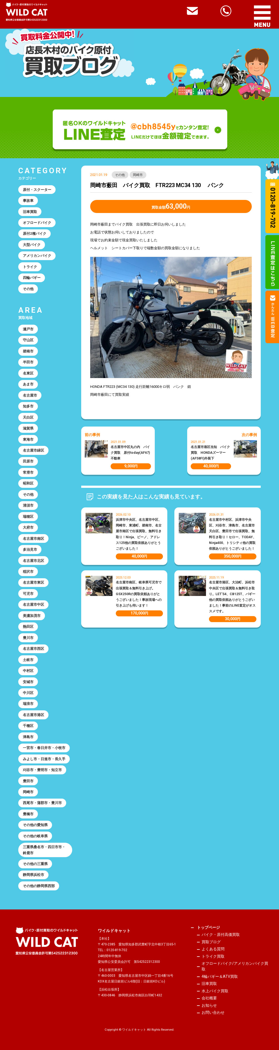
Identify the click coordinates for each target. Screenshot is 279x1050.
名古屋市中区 (33, 604)
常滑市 (28, 472)
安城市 (28, 682)
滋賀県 (28, 428)
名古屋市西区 (33, 649)
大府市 (28, 527)
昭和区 (28, 483)
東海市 (28, 439)
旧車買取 (30, 212)
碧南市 (28, 351)
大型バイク (32, 245)
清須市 (28, 505)
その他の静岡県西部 (39, 886)
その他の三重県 (35, 864)
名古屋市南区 (33, 539)
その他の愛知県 (35, 825)
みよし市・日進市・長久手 (44, 759)
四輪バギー (32, 278)
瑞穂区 (28, 517)
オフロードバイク (37, 223)
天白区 (28, 417)
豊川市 (28, 638)
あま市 (28, 384)
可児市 (28, 594)
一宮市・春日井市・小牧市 (44, 748)
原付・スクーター (37, 190)
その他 (120, 175)
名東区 (28, 373)
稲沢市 (28, 572)
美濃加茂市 (32, 616)
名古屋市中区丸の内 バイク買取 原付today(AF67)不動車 (130, 452)
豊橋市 (28, 814)
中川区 (28, 693)
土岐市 (28, 660)
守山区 (28, 340)
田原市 (28, 461)
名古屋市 (30, 395)
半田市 (28, 362)
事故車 (28, 201)
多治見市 (30, 549)
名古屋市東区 (33, 582)
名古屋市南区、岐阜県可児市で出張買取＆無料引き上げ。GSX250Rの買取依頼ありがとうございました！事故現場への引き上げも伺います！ (139, 593)
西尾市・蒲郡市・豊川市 (42, 803)
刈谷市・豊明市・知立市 (42, 770)
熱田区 (28, 627)
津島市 (28, 737)
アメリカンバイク (37, 256)
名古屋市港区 (33, 715)
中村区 (28, 671)
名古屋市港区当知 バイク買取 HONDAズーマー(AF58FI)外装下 (210, 452)
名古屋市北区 (33, 561)
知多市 (28, 406)
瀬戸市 (28, 329)
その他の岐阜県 (35, 836)
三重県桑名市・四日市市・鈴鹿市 (44, 850)
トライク (30, 267)
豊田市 (28, 781)
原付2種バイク (34, 234)
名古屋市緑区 (33, 450)
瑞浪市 (28, 704)
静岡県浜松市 (33, 875)
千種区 (28, 726)
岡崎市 (138, 175)
